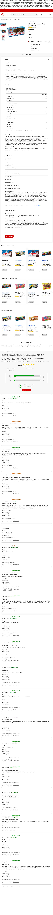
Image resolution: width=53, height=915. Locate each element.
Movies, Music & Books (23, 3)
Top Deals (25, 6)
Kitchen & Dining (42, 0)
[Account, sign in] (44, 14)
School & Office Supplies (34, 3)
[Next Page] (52, 260)
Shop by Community (19, 5)
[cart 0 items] (50, 14)
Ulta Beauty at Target (10, 5)
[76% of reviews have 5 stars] (26, 375)
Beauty (22, 2)
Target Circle (20, 8)
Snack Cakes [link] (4, 345)
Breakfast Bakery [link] (17, 345)
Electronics (8, 3)
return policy (10, 227)
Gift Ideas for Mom (13, 0)
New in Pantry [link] (25, 345)
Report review (16, 415)
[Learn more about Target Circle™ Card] (40, 45)
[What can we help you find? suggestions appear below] (24, 14)
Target (2, 19)
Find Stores (25, 8)
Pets (4, 5)
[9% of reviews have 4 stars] (26, 376)
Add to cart (30, 37)
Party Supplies (43, 3)
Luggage (40, 2)
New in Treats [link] (32, 345)
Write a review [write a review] (26, 390)
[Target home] (2, 14)
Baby (19, 2)
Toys (5, 3)
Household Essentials (13, 2)
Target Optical (27, 5)
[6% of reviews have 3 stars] (26, 377)
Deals (31, 5)
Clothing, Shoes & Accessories (24, 0)
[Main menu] (7, 14)
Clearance (35, 5)
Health (31, 2)
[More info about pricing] (50, 31)
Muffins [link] (10, 345)
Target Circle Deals (32, 6)
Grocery (6, 2)
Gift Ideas (49, 3)
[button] (31, 29)
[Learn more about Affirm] (40, 49)
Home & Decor (35, 0)
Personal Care (27, 2)
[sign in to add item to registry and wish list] (50, 42)
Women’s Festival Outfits (17, 6)
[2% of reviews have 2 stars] (26, 379)
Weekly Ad (38, 6)
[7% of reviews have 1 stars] (26, 380)
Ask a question (9, 236)
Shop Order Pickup (45, 6)
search (37, 14)
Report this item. (37, 205)
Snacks (11, 19)
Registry (11, 8)
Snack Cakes (17, 19)
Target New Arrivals (4, 0)
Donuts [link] (38, 345)
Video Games (14, 3)
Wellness (35, 2)
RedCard (15, 8)
